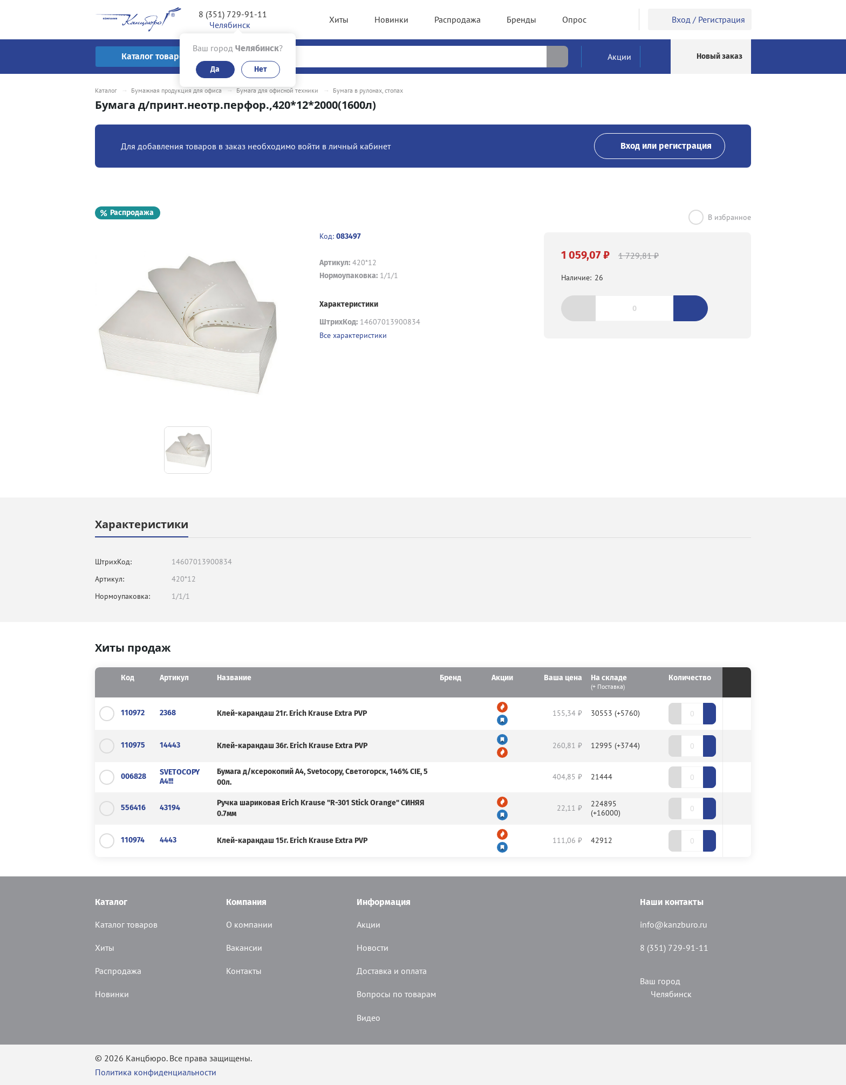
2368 (168, 712)
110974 (133, 840)
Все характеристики (353, 335)
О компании (249, 924)
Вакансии (244, 947)
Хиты (104, 947)
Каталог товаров (126, 924)
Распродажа (118, 970)
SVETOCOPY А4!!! (180, 777)
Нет (260, 69)
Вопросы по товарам (396, 994)
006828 (133, 776)
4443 (168, 840)
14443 (170, 745)
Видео (368, 1017)
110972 (133, 712)
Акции (368, 924)
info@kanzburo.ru (673, 924)
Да (215, 69)
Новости (372, 947)
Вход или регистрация (660, 146)
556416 (133, 807)
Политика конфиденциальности (155, 1072)
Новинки (112, 994)
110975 (133, 745)
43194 (170, 807)
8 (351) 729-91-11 (233, 14)
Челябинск (666, 994)
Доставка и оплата (392, 970)
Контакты (244, 970)
